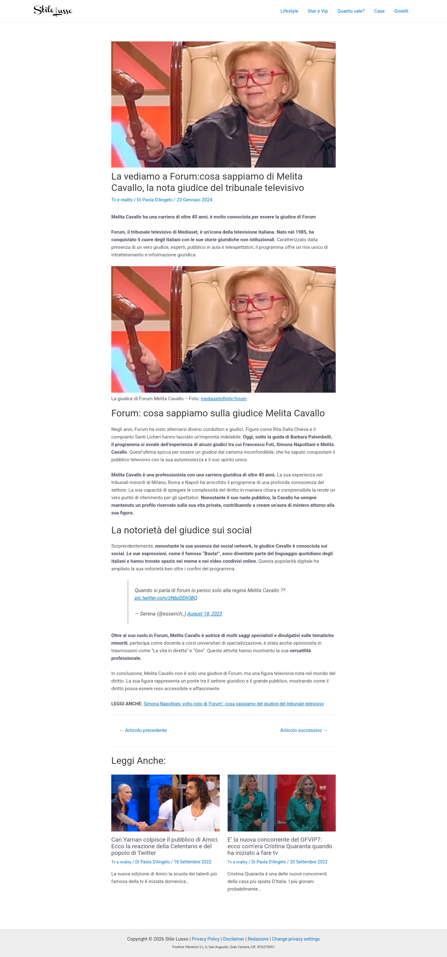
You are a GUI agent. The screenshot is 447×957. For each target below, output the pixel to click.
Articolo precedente (144, 730)
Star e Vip (318, 11)
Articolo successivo (302, 730)
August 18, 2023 (205, 614)
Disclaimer (232, 939)
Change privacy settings (298, 939)
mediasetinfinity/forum (225, 399)
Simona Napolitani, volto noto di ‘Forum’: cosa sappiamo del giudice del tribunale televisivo (239, 704)
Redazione (258, 939)
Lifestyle (289, 11)
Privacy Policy (203, 939)
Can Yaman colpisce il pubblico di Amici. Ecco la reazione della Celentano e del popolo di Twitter (158, 846)
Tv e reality (122, 200)
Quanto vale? (350, 11)
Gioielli (401, 11)
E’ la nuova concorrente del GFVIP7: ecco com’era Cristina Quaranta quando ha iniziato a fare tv (277, 846)
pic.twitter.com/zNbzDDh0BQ (167, 598)
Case (379, 11)
